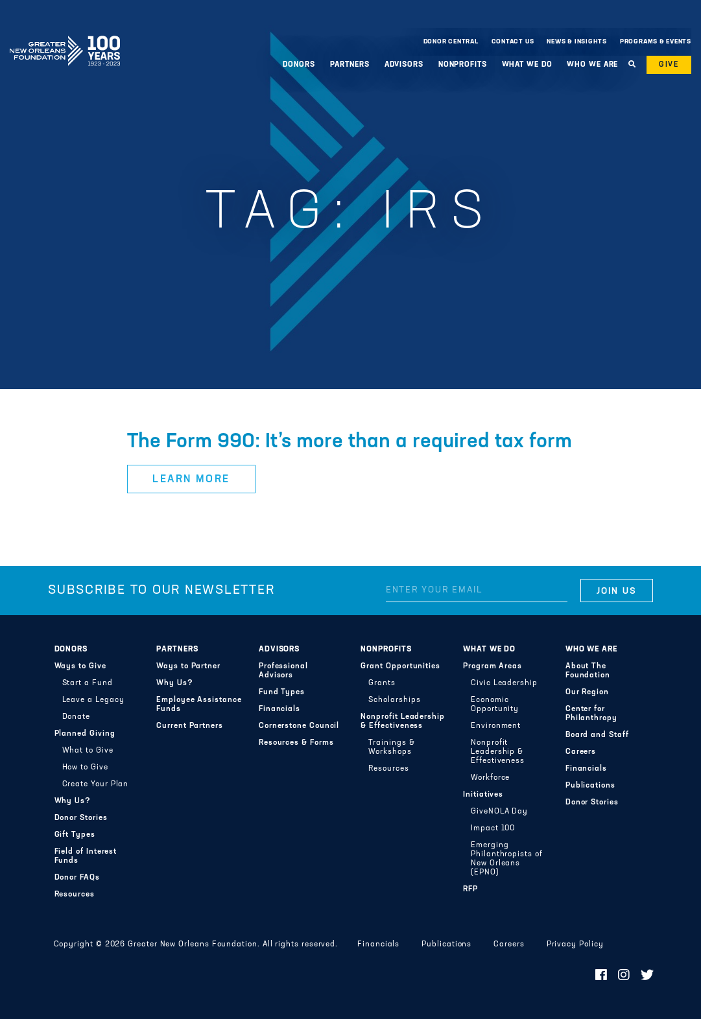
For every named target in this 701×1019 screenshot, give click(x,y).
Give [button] (669, 65)
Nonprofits (462, 65)
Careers (580, 752)
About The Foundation (587, 670)
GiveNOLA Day (499, 811)
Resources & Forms (296, 743)
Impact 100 (493, 828)
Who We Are (592, 65)
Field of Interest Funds (85, 856)
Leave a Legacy (93, 700)
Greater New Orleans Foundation (65, 38)
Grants (382, 683)
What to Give (87, 751)
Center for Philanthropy (591, 713)
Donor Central (451, 41)
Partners (350, 65)
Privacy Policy (575, 944)
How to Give (85, 767)
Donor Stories (81, 818)
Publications (590, 786)
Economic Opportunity (495, 704)
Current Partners (189, 726)
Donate (76, 717)
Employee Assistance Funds (199, 704)
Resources (74, 894)
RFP (470, 889)
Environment (496, 726)
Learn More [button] (191, 479)
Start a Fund (87, 683)
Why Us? (72, 801)
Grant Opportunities (400, 666)
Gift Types (74, 835)
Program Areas (492, 666)
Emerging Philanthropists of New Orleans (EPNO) (507, 858)
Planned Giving (84, 734)
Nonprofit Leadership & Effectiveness (402, 721)
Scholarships (394, 700)
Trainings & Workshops (391, 747)
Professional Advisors (283, 670)
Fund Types (282, 692)
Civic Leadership (504, 683)
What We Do (527, 65)
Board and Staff (597, 735)
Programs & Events (655, 41)
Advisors (404, 65)
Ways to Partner (188, 666)
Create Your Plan (95, 784)
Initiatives (483, 795)
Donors (299, 65)
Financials (279, 709)
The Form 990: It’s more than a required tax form (349, 442)
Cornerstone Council (299, 726)
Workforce (490, 778)
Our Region (587, 692)
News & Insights (577, 41)
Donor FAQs (77, 878)
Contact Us (513, 41)
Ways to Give (80, 666)
